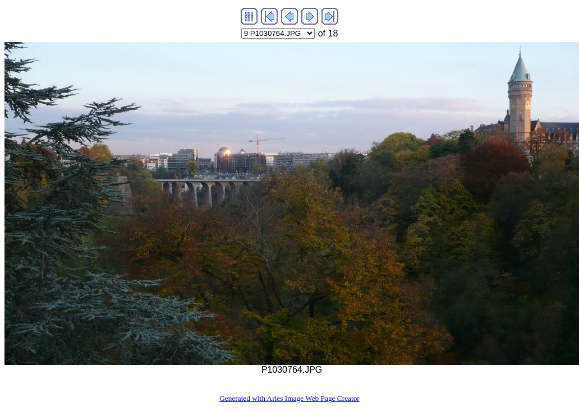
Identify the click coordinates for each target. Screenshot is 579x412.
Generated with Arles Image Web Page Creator (289, 398)
